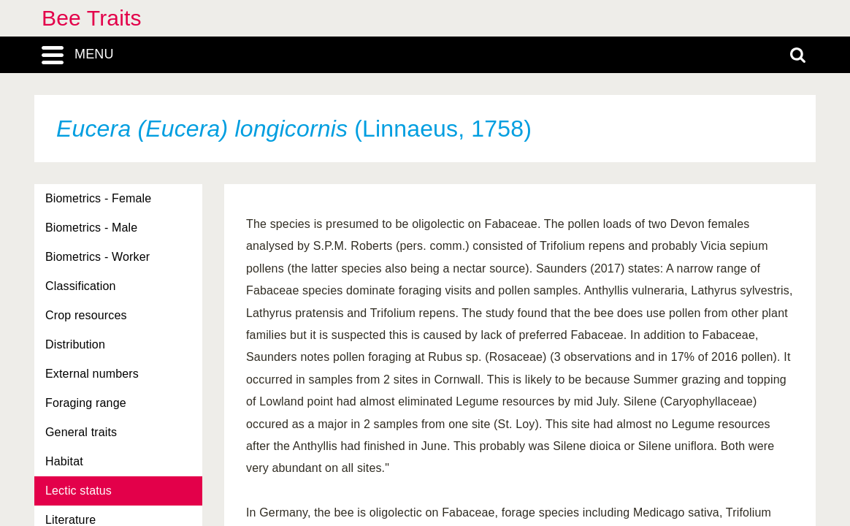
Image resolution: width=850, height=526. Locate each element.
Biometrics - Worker (97, 257)
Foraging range (85, 403)
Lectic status (78, 490)
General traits (81, 432)
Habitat (64, 461)
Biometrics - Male (91, 227)
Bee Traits (92, 18)
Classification (80, 286)
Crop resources (86, 315)
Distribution (75, 344)
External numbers (92, 373)
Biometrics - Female (98, 198)
